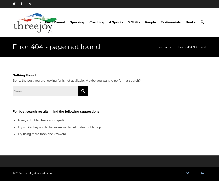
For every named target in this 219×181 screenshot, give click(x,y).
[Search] (202, 22)
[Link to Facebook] (21, 4)
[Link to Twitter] (14, 4)
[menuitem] (54, 22)
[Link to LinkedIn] (29, 4)
